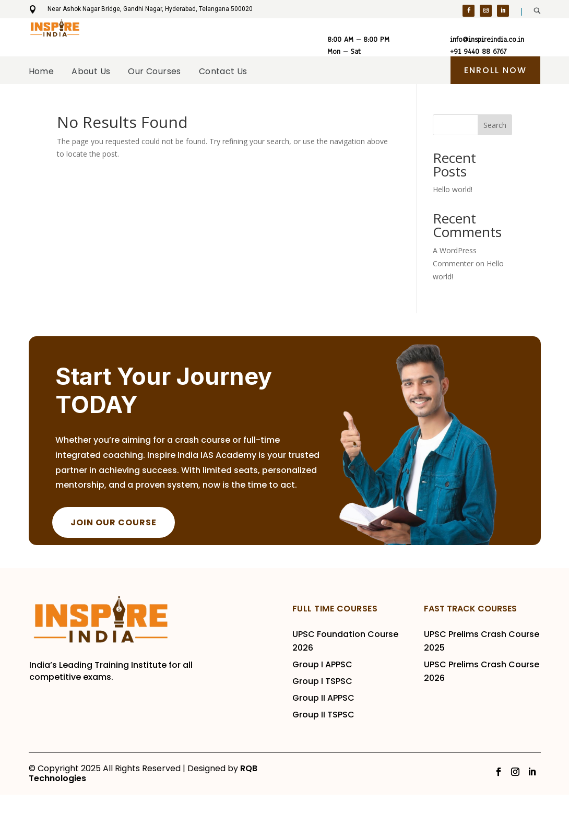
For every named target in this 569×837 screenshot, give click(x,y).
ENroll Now (495, 70)
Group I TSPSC (323, 723)
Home (69, 106)
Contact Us (243, 106)
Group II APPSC (323, 740)
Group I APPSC (323, 707)
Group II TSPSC (323, 757)
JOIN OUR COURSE (113, 565)
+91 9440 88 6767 (478, 49)
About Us (113, 106)
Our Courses (170, 106)
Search (494, 167)
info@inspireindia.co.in (487, 39)
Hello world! (452, 232)
